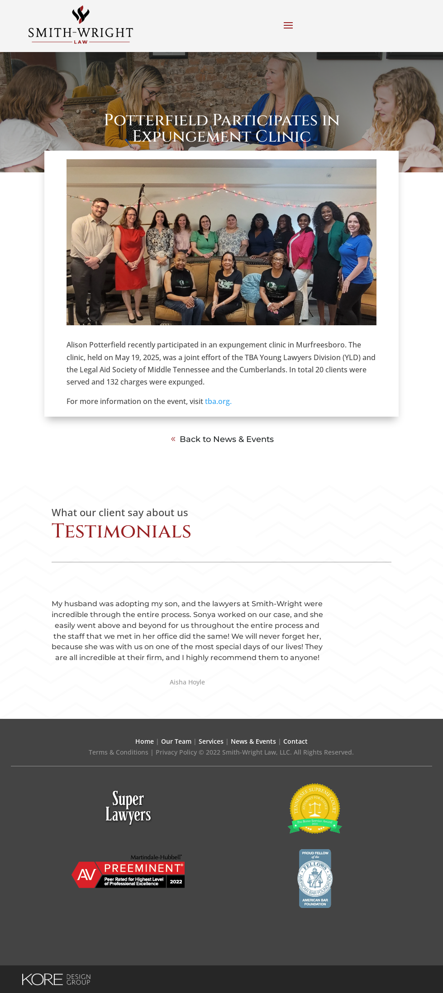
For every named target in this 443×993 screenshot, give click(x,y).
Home (144, 741)
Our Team (176, 741)
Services (211, 741)
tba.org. (217, 401)
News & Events (253, 741)
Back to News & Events (227, 439)
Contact (295, 741)
